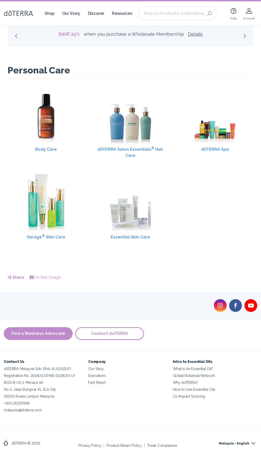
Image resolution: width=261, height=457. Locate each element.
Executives (97, 375)
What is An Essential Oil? (193, 368)
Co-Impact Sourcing (189, 396)
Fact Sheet (96, 382)
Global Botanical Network (194, 375)
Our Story (71, 13)
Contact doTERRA (109, 333)
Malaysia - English (234, 443)
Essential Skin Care (130, 237)
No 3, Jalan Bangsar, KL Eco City (30, 389)
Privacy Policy (90, 445)
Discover (96, 13)
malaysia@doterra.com (23, 410)
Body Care (46, 149)
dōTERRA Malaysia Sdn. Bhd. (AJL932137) (37, 368)
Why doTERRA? (185, 382)
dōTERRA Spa (215, 149)
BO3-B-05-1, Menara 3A (23, 382)
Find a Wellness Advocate (38, 333)
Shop (50, 13)
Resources (122, 13)
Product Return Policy (124, 445)
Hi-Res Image (45, 277)
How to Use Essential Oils (194, 389)
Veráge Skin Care (46, 236)
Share (16, 277)
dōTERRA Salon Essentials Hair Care (130, 152)
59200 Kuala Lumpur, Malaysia (29, 396)
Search (209, 13)
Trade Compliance (162, 445)
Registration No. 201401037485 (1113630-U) (39, 375)
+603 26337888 (17, 403)
